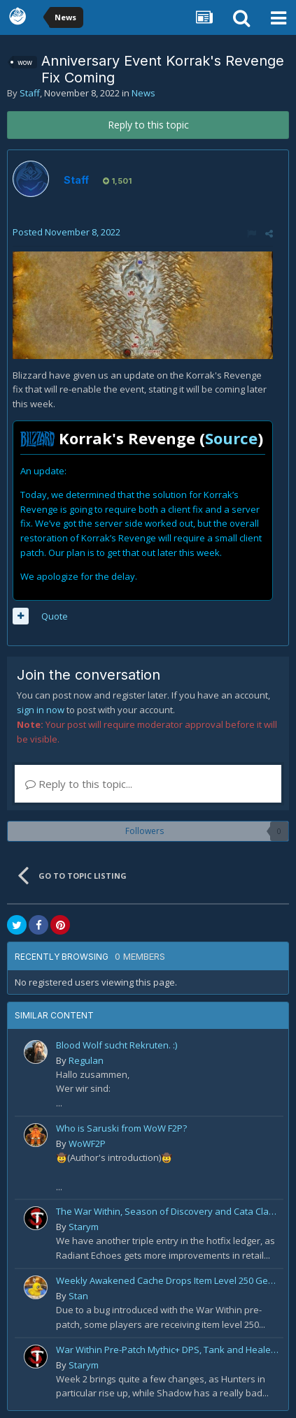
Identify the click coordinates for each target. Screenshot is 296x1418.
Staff (30, 93)
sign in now (40, 709)
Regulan (86, 1060)
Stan (78, 1295)
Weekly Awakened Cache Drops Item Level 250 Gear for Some (167, 1280)
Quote (54, 616)
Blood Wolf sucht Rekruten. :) (116, 1045)
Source (231, 437)
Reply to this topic (148, 124)
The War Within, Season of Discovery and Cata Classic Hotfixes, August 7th (167, 1211)
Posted (66, 232)
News (143, 93)
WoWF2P (87, 1143)
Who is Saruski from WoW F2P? (121, 1128)
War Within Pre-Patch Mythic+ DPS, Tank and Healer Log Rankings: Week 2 (167, 1349)
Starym (84, 1226)
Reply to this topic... (78, 784)
